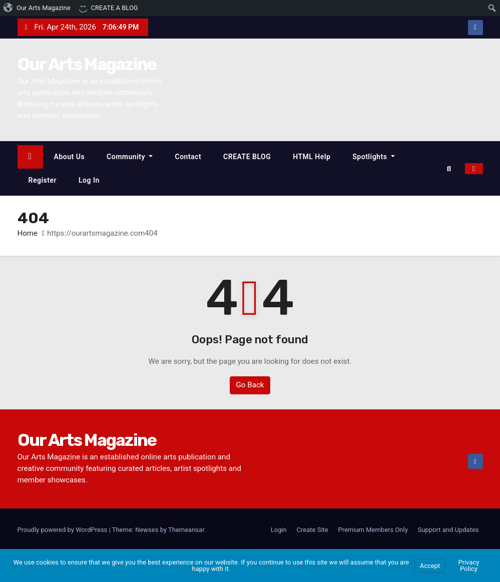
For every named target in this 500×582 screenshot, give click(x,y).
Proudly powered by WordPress (63, 529)
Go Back (250, 385)
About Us (69, 157)
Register (43, 180)
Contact (188, 157)
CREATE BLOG (247, 157)
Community (130, 157)
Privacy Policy (468, 565)
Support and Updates (448, 529)
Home (28, 233)
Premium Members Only (372, 529)
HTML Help (311, 157)
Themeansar (186, 529)
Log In (89, 180)
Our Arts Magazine (87, 64)
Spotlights (373, 157)
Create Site (312, 529)
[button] (451, 168)
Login (279, 529)
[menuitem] (37, 8)
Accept (430, 565)
